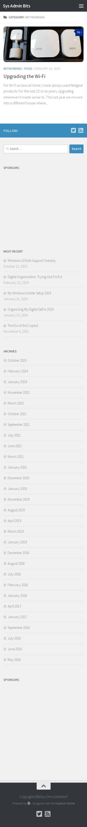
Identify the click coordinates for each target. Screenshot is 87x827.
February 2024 (18, 371)
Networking (12, 68)
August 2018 (16, 563)
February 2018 (18, 585)
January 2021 (17, 467)
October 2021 (17, 414)
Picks (28, 68)
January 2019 (17, 542)
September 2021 (19, 424)
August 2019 (16, 510)
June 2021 (15, 446)
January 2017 (17, 617)
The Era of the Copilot (23, 325)
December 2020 (18, 478)
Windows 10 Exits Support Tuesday (32, 260)
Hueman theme (65, 803)
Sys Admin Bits (16, 6)
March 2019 (16, 531)
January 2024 (17, 382)
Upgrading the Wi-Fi (24, 76)
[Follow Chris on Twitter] (73, 130)
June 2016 (15, 649)
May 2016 (14, 659)
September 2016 (19, 627)
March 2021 (16, 456)
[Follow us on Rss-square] (81, 130)
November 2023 (18, 392)
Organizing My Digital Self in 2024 (31, 309)
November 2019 (18, 499)
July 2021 (14, 435)
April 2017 (14, 606)
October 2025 (17, 360)
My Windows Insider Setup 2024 (29, 293)
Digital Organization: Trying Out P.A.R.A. (35, 277)
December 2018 (18, 553)
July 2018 (14, 574)
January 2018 (17, 595)
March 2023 (16, 403)
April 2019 (14, 521)
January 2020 (17, 488)
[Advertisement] (43, 204)
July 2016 (14, 638)
